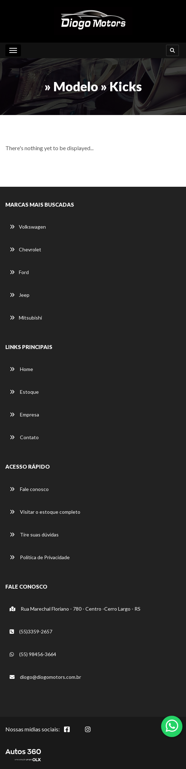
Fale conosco (29, 489)
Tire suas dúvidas (34, 534)
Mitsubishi (26, 318)
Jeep (20, 295)
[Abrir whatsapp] (172, 725)
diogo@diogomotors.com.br (45, 677)
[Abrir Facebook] (72, 733)
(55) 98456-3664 (33, 654)
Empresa (24, 414)
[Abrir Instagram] (93, 733)
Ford (19, 272)
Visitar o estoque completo (45, 512)
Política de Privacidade (40, 557)
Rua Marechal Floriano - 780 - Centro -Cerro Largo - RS (75, 609)
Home (21, 369)
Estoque (24, 392)
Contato (24, 437)
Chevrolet (25, 249)
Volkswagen (28, 227)
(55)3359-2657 (31, 631)
